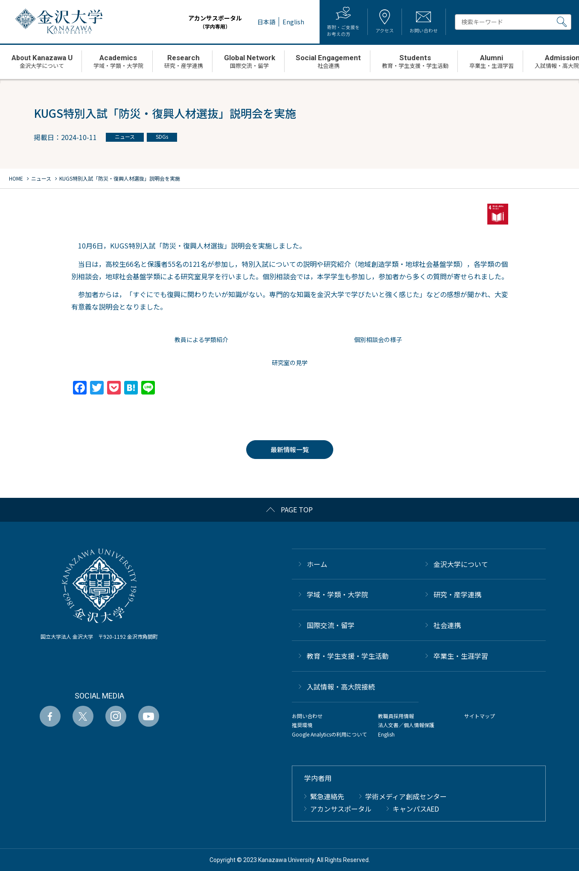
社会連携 (447, 625)
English (386, 734)
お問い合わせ (307, 715)
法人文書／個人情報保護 (406, 724)
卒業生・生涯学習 (461, 656)
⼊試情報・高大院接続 (341, 686)
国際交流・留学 (331, 625)
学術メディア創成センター (406, 796)
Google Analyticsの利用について (329, 734)
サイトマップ (479, 715)
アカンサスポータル (207, 22)
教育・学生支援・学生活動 (348, 656)
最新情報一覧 (290, 449)
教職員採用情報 (396, 715)
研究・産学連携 (457, 594)
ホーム (317, 564)
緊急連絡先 (327, 796)
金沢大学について (461, 564)
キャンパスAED (416, 809)
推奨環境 (302, 724)
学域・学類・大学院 (337, 594)
